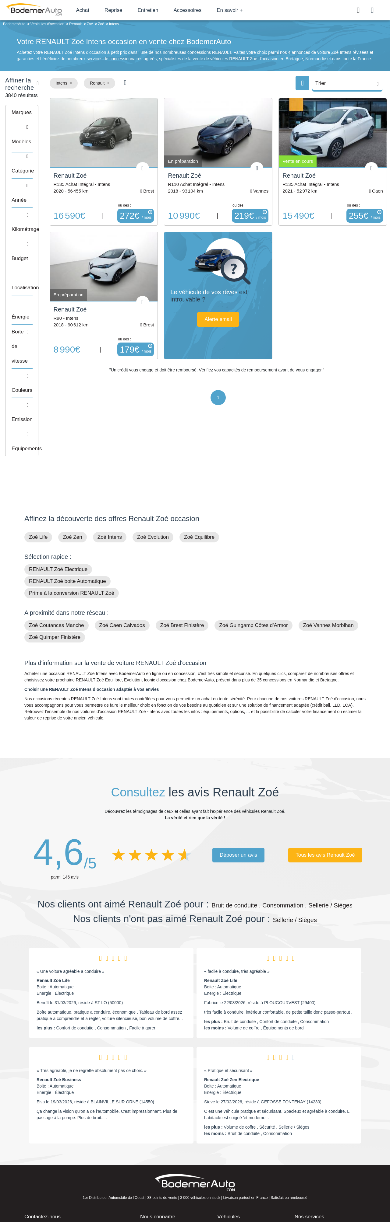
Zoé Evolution (153, 451)
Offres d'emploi (158, 1169)
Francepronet (85, 1197)
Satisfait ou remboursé (319, 1141)
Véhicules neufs (236, 1169)
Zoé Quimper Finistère (54, 552)
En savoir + (247, 10)
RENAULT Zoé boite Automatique (67, 496)
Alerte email (247, 306)
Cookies (263, 1196)
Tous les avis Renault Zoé (325, 769)
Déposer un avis (238, 769)
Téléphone (68, 1142)
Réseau (151, 1150)
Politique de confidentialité (297, 1196)
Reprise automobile (316, 1150)
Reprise (131, 10)
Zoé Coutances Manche (56, 540)
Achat (100, 10)
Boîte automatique (238, 1150)
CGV (328, 1196)
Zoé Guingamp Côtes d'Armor (253, 540)
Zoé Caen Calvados (122, 540)
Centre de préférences (199, 1196)
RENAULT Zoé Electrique (58, 484)
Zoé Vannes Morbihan (328, 540)
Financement (156, 1160)
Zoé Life (38, 451)
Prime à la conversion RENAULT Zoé (71, 507)
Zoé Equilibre (199, 451)
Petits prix (230, 1141)
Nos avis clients (42, 1154)
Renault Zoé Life (53, 895)
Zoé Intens (110, 451)
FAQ (148, 1178)
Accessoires (205, 10)
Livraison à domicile (317, 1160)
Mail (35, 1142)
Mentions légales (238, 1196)
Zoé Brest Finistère (182, 540)
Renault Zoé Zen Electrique (231, 994)
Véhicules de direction (242, 1160)
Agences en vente (315, 1178)
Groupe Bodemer (160, 1141)
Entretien (165, 10)
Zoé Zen (72, 451)
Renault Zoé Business (59, 994)
